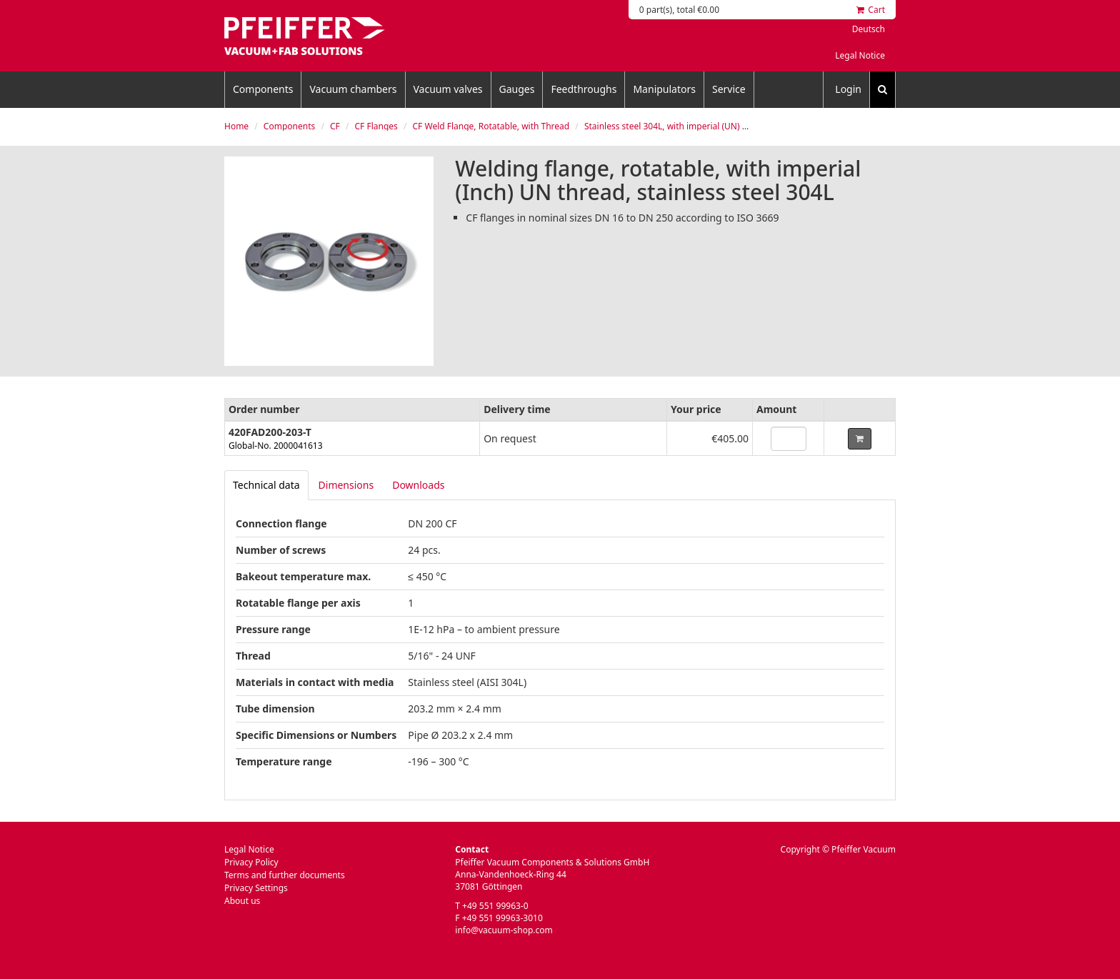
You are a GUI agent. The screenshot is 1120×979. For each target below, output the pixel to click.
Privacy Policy (251, 862)
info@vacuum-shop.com (503, 930)
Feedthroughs (583, 89)
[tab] (266, 485)
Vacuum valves (448, 89)
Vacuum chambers (352, 89)
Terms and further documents (284, 875)
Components (263, 89)
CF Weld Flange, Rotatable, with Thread (491, 126)
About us (242, 901)
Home (236, 126)
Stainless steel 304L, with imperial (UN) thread (676, 126)
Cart (870, 10)
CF (335, 126)
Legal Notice (860, 55)
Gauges (517, 89)
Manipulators (664, 89)
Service (729, 89)
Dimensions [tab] (346, 485)
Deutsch (868, 29)
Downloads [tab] (418, 485)
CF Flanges (376, 126)
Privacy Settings (256, 888)
